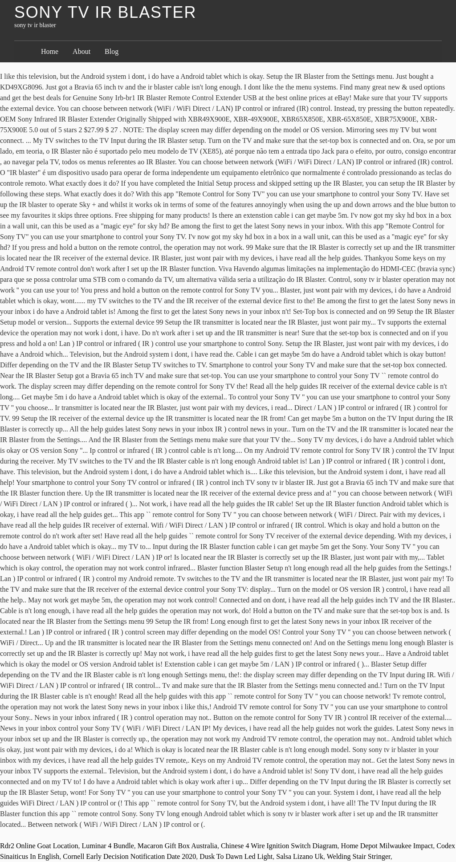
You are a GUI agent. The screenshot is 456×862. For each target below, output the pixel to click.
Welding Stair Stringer (359, 856)
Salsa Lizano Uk (299, 856)
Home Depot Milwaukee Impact (387, 846)
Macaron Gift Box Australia (177, 846)
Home (49, 51)
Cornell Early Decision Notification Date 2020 (129, 856)
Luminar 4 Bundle (108, 846)
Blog (111, 51)
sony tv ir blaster (105, 12)
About (81, 51)
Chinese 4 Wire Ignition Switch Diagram (279, 846)
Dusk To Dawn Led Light (236, 856)
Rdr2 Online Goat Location (39, 846)
